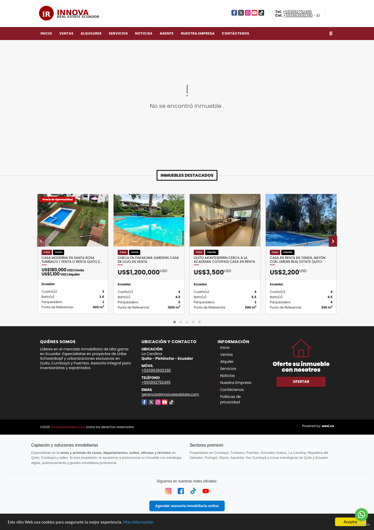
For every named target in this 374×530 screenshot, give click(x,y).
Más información (138, 522)
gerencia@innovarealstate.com (170, 394)
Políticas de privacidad (230, 399)
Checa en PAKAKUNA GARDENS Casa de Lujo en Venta (148, 260)
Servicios (118, 33)
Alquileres (91, 33)
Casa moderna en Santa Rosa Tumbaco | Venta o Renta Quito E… (72, 260)
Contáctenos (235, 33)
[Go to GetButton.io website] (361, 524)
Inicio (46, 33)
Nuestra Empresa (198, 33)
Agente (167, 33)
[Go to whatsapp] (361, 514)
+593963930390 (298, 15)
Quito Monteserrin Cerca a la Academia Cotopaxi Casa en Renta (224, 260)
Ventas (66, 33)
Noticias (143, 33)
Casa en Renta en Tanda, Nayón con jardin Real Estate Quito (297, 260)
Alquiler (227, 361)
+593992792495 (297, 11)
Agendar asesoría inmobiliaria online (187, 506)
